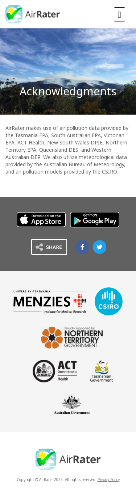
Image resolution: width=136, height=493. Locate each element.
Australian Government (72, 404)
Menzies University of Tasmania (49, 301)
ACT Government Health (54, 371)
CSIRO (109, 301)
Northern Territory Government (72, 337)
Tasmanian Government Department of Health (101, 371)
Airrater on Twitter (99, 247)
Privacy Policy (109, 479)
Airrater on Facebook (82, 247)
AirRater (33, 14)
